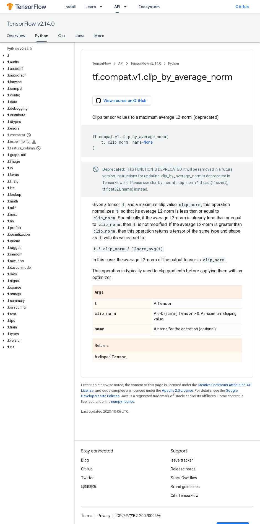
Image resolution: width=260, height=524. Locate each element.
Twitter (87, 478)
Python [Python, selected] (41, 35)
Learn (90, 6)
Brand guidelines (185, 486)
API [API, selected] (117, 6)
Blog (85, 460)
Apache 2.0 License (177, 390)
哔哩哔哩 (89, 486)
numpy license (122, 401)
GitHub (242, 6)
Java (80, 35)
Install (70, 6)
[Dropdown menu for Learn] (102, 6)
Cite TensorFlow (185, 495)
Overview (16, 35)
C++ (62, 35)
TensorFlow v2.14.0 (31, 23)
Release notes (183, 469)
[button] (36, 55)
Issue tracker (182, 460)
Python (173, 63)
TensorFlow (101, 63)
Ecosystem (149, 6)
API (120, 63)
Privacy (104, 516)
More (99, 35)
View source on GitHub (121, 100)
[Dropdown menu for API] (127, 6)
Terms (86, 516)
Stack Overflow (184, 478)
